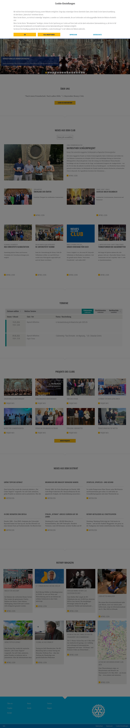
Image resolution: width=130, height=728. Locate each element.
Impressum (73, 35)
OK (25, 35)
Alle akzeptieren (49, 35)
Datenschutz (97, 35)
